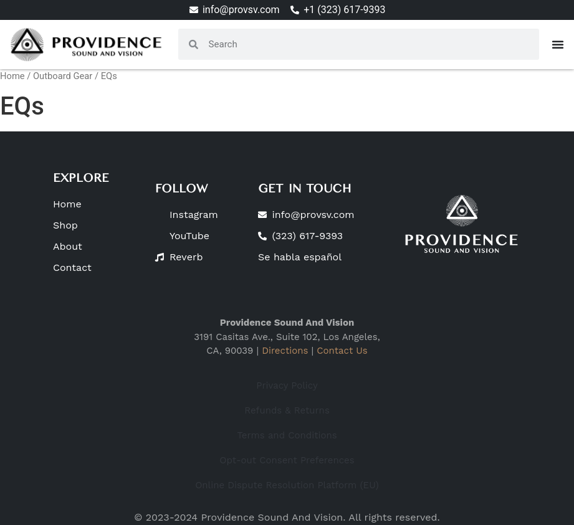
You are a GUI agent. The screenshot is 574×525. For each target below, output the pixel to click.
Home (12, 76)
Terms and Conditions (287, 435)
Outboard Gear (62, 76)
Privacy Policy (286, 385)
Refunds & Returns (287, 410)
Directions (285, 350)
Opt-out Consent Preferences (286, 460)
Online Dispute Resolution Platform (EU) (287, 485)
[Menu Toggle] (558, 44)
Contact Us (342, 350)
